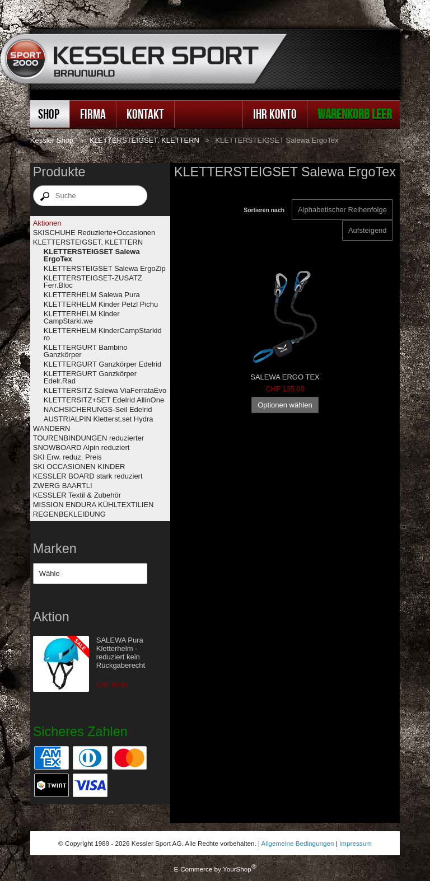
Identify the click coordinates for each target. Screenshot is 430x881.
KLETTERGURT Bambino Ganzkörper (86, 351)
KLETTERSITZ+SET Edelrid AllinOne (104, 400)
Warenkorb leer (354, 114)
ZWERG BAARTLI (62, 485)
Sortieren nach (264, 210)
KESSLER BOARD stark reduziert (88, 476)
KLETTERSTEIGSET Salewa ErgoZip (105, 268)
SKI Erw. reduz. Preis (67, 457)
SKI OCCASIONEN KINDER (79, 466)
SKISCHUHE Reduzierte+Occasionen (94, 232)
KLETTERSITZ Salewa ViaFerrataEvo (105, 390)
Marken (55, 548)
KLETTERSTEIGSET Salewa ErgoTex (92, 255)
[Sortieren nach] (367, 230)
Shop (48, 114)
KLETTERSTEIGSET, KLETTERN (144, 140)
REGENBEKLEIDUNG (69, 514)
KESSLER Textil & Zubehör (77, 495)
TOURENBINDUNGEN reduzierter (88, 438)
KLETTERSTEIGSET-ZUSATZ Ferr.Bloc (93, 281)
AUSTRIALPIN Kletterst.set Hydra (98, 419)
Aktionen (47, 223)
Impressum (355, 843)
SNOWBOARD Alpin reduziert (81, 447)
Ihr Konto (275, 114)
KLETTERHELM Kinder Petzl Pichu (101, 304)
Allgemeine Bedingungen (297, 843)
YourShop (237, 869)
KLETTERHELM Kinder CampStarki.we (82, 317)
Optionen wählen (285, 405)
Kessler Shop (51, 140)
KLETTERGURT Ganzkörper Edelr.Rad (90, 377)
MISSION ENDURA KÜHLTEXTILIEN (93, 504)
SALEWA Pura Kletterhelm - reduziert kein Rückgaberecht (120, 652)
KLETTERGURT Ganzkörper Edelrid (102, 364)
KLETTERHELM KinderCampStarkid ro (103, 334)
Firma (93, 114)
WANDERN (52, 428)
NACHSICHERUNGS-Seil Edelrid (98, 409)
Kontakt (145, 114)
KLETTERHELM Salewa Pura (92, 294)
